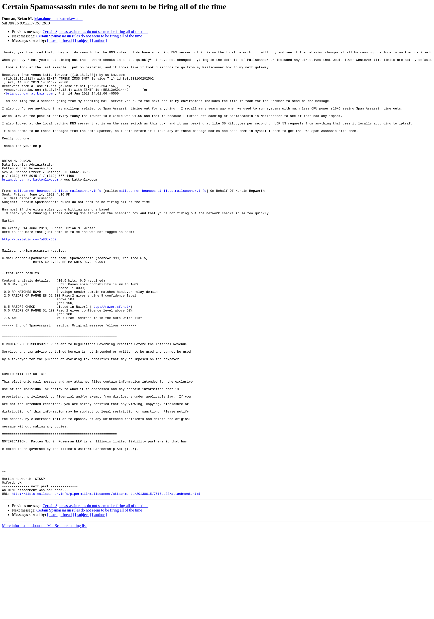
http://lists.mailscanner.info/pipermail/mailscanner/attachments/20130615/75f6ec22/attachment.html (106, 582)
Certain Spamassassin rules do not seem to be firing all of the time (95, 31)
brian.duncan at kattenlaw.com (58, 18)
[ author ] (99, 40)
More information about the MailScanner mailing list (44, 615)
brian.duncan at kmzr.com (29, 102)
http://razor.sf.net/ (111, 358)
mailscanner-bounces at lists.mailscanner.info (57, 219)
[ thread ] (66, 40)
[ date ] (52, 40)
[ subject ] (83, 40)
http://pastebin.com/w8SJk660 (29, 277)
